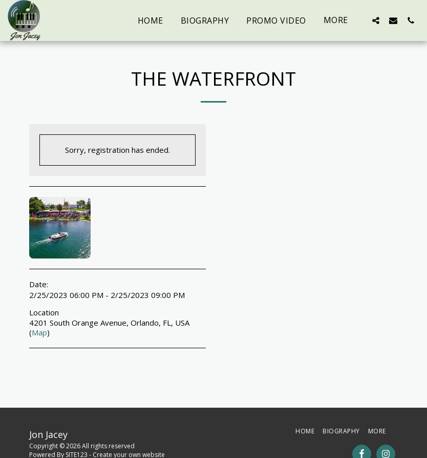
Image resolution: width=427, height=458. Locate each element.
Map (39, 332)
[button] (376, 20)
